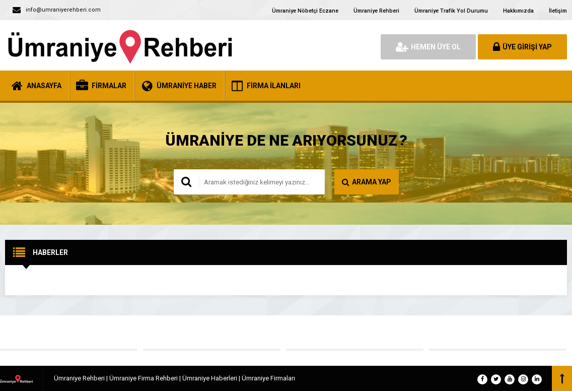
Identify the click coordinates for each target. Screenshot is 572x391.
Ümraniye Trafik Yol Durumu (451, 11)
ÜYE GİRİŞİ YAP (522, 46)
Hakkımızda (518, 11)
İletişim (558, 11)
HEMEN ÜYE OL (428, 46)
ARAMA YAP (366, 181)
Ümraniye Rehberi (376, 11)
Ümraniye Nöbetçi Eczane (305, 11)
